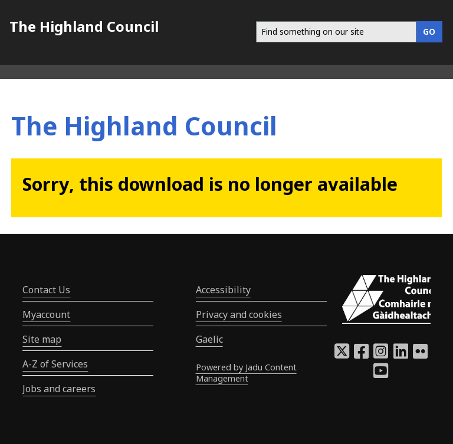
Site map (41, 339)
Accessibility (223, 289)
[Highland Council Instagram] (380, 354)
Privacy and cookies (239, 314)
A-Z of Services (55, 363)
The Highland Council (84, 26)
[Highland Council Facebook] (361, 354)
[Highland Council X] (341, 354)
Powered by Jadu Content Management (246, 373)
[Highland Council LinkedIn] (400, 354)
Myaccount (46, 314)
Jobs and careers (59, 388)
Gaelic (209, 339)
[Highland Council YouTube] (380, 374)
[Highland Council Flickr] (420, 354)
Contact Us (46, 289)
